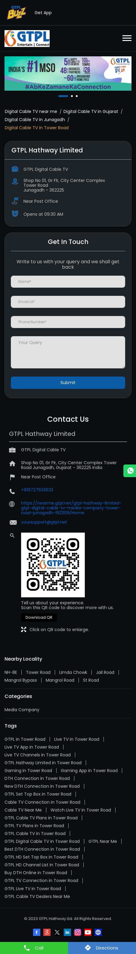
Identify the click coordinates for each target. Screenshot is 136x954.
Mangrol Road (60, 680)
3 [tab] (77, 96)
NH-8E (11, 672)
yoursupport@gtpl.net (44, 522)
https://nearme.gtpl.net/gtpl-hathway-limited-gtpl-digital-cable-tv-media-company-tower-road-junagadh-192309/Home (71, 508)
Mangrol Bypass (21, 680)
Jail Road (105, 672)
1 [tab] (59, 96)
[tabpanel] (68, 73)
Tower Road (38, 672)
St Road (91, 680)
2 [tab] (72, 96)
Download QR (39, 617)
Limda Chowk (73, 672)
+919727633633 (37, 490)
